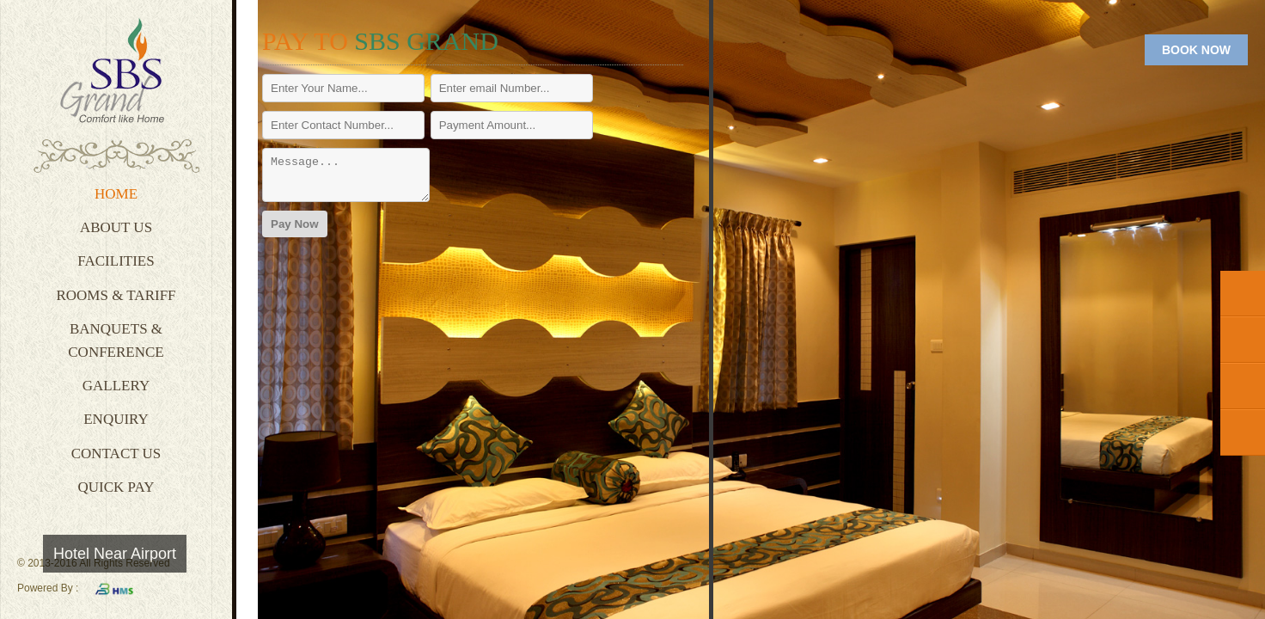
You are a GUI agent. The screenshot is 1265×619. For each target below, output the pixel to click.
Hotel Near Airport (114, 553)
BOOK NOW (1196, 50)
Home (116, 194)
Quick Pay (116, 487)
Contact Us (116, 453)
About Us (116, 227)
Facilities (115, 261)
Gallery (116, 385)
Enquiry (116, 419)
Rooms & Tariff (115, 295)
